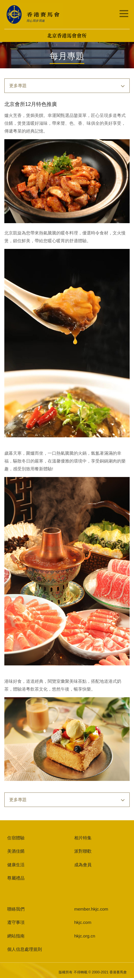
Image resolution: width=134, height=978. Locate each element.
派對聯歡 (83, 851)
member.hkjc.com (91, 909)
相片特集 (83, 837)
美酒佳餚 (16, 851)
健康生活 (16, 864)
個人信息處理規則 (24, 949)
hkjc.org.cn (84, 935)
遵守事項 (16, 922)
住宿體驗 (16, 837)
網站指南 (16, 935)
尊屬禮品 (16, 878)
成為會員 (83, 864)
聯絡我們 (16, 909)
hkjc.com (82, 922)
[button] (67, 85)
